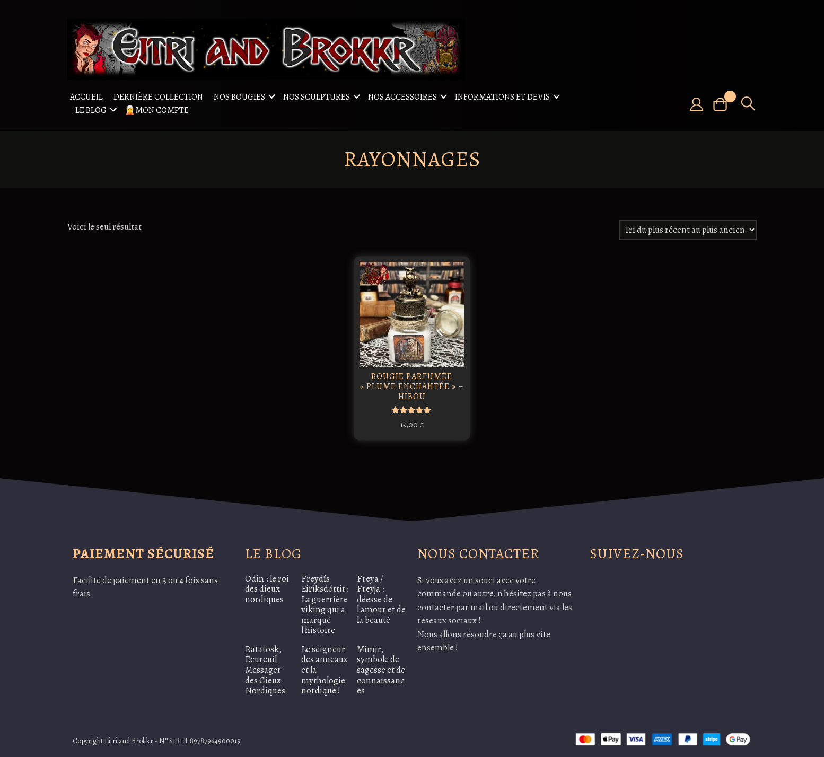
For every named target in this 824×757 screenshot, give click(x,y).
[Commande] (688, 230)
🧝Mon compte (157, 110)
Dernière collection (158, 97)
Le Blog (91, 110)
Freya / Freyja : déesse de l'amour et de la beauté (381, 597)
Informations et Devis (502, 97)
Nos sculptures (316, 97)
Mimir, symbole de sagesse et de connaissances (381, 667)
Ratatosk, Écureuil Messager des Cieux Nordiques (265, 667)
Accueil (86, 97)
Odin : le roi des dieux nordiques (267, 586)
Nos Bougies (239, 97)
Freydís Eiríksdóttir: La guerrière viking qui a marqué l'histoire (324, 602)
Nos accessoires (402, 97)
